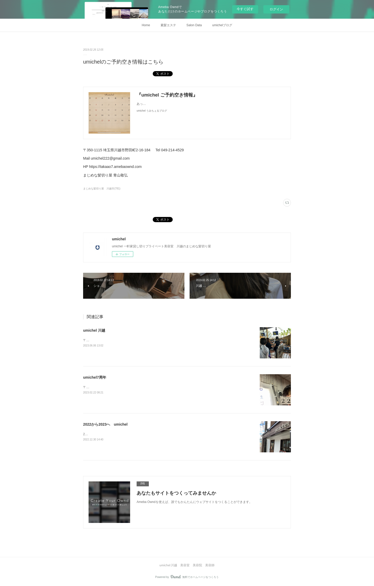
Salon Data (194, 25)
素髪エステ (168, 25)
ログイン (276, 9)
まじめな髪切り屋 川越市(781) (101, 188)
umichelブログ (222, 25)
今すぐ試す (245, 9)
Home (146, 25)
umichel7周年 (94, 377)
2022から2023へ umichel (105, 424)
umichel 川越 (94, 330)
